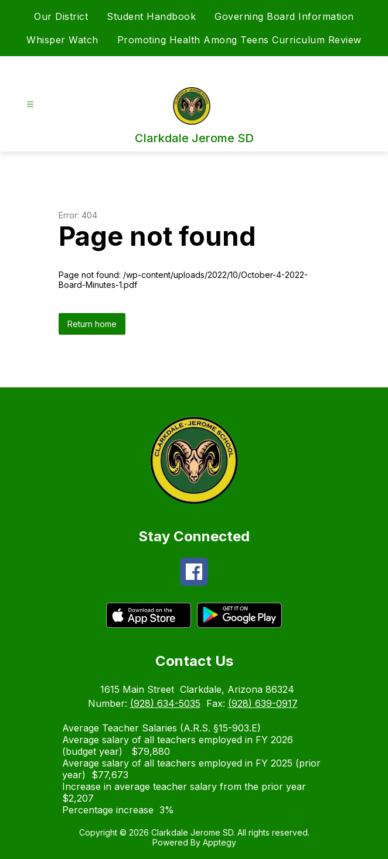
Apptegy (219, 842)
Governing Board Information (284, 16)
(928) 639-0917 (263, 703)
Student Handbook (151, 16)
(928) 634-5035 (165, 703)
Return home (92, 324)
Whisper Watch (62, 40)
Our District (61, 16)
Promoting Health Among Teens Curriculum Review (239, 40)
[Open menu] (30, 104)
